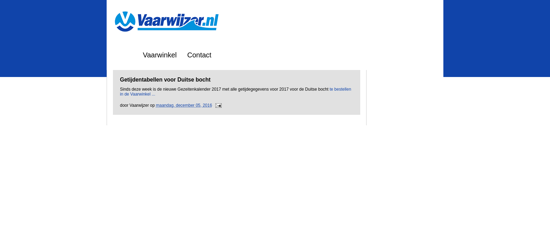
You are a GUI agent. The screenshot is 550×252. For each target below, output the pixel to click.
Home (123, 55)
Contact (199, 55)
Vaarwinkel (159, 55)
